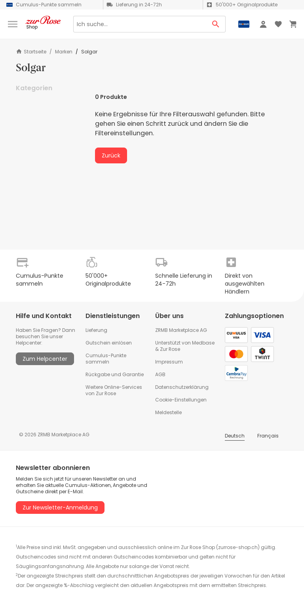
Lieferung (96, 330)
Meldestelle (168, 412)
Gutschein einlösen (109, 342)
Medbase (203, 342)
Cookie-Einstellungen (181, 399)
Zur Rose (170, 349)
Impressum (169, 361)
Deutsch (235, 435)
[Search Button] (216, 24)
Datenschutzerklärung (182, 387)
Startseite (31, 51)
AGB (160, 374)
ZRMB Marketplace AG (181, 330)
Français (268, 435)
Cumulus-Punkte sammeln (106, 358)
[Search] (139, 24)
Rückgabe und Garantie (115, 374)
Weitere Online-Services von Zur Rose (114, 390)
